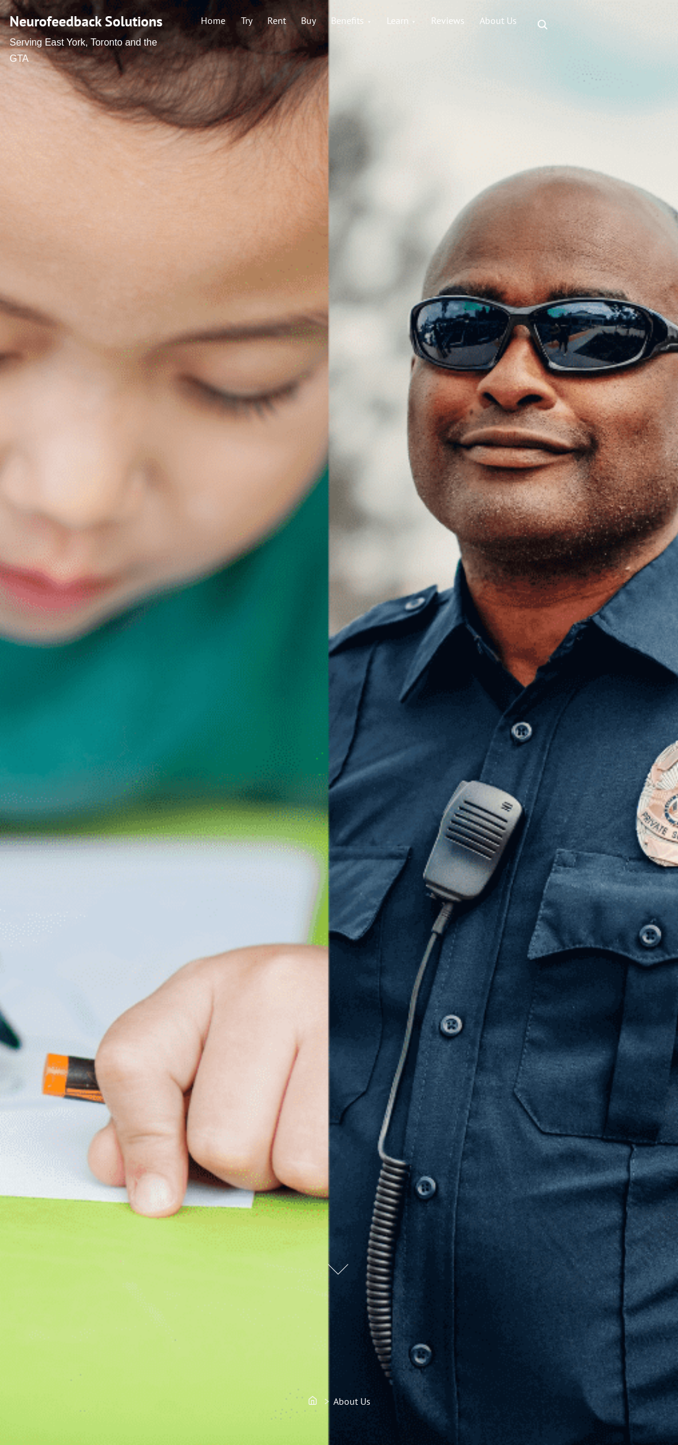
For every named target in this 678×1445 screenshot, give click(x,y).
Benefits (387, 25)
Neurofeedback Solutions (86, 21)
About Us (564, 25)
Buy (339, 25)
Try (260, 25)
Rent (299, 25)
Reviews (505, 25)
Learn (446, 25)
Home (218, 25)
